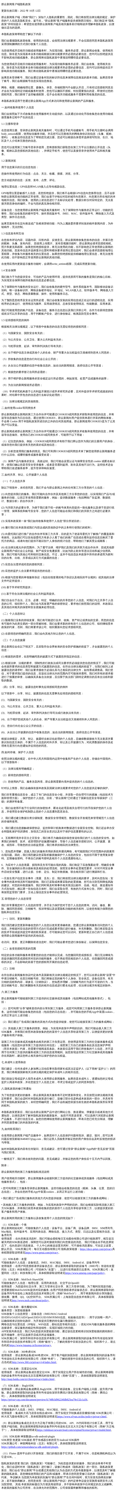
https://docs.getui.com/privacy (96, 1249)
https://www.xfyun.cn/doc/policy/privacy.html (81, 1416)
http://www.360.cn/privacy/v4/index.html (34, 1362)
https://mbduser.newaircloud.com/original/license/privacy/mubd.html (74, 1430)
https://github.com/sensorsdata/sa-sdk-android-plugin (29, 1447)
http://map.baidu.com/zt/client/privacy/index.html (27, 1379)
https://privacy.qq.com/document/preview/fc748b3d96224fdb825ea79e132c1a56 (44, 1399)
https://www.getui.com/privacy (41, 1252)
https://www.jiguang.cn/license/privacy (30, 1345)
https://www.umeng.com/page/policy (85, 1273)
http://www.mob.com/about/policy (30, 1300)
